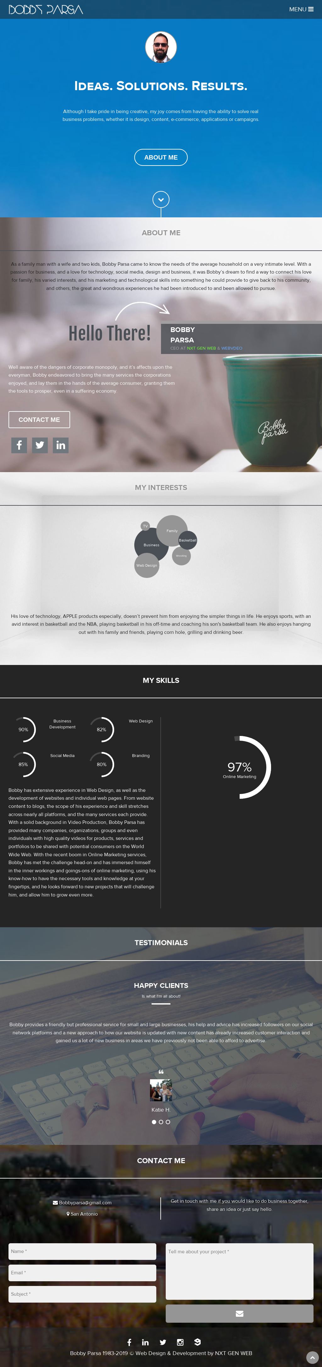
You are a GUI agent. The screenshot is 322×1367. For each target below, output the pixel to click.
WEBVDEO (231, 348)
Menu (301, 9)
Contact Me (39, 419)
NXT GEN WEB (233, 1353)
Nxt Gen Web (201, 348)
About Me (161, 157)
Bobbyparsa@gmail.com (82, 1203)
